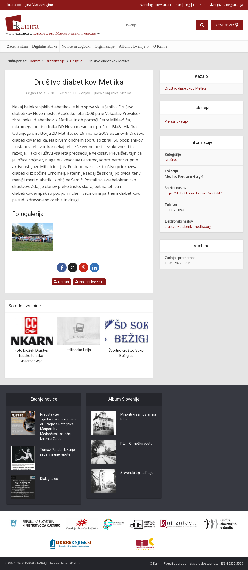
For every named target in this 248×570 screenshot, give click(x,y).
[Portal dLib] (142, 524)
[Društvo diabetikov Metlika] (32, 237)
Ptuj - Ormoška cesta (136, 443)
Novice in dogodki (76, 46)
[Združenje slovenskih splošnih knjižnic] (179, 524)
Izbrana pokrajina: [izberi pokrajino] (29, 4)
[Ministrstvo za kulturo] (35, 524)
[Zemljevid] (227, 25)
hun (203, 4)
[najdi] (202, 25)
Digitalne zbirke (44, 46)
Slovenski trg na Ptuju (136, 473)
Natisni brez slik (89, 281)
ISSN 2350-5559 (232, 563)
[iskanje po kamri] (160, 25)
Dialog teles (49, 479)
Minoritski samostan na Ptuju (138, 416)
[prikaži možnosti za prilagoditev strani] (155, 4)
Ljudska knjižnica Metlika (111, 93)
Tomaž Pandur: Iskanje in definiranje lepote (57, 452)
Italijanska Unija (78, 350)
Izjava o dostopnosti (204, 563)
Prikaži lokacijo (176, 121)
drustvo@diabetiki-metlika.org (188, 226)
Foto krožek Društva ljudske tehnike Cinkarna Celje (31, 355)
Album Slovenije (132, 46)
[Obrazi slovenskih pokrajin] (220, 524)
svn (178, 4)
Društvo (171, 159)
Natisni (61, 281)
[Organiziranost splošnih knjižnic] (82, 524)
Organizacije (104, 46)
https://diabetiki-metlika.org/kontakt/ (193, 193)
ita (195, 4)
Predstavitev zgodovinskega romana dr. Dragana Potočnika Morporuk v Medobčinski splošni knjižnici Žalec (58, 426)
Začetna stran (17, 46)
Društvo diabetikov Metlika (186, 88)
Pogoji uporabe (175, 563)
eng (187, 4)
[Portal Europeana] (113, 524)
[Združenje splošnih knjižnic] (145, 544)
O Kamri (160, 46)
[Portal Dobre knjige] (70, 544)
